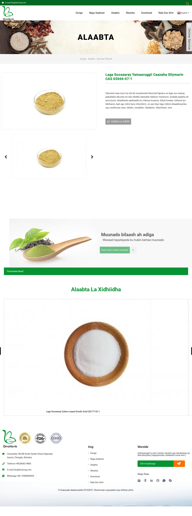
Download (146, 12)
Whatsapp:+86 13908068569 (20, 476)
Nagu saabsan (97, 12)
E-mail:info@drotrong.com (15, 3)
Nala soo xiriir (166, 12)
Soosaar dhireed (104, 59)
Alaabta (115, 12)
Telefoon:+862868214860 (19, 463)
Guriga (79, 12)
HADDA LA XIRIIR (120, 121)
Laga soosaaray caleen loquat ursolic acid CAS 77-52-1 (73, 411)
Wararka (130, 12)
